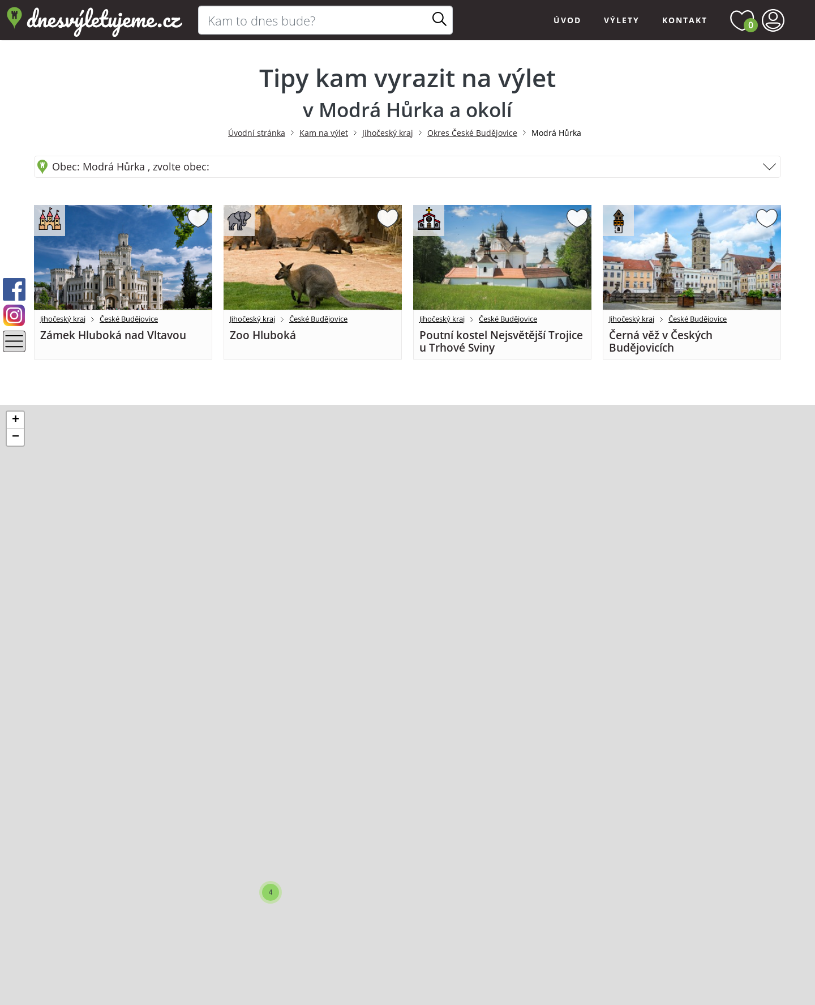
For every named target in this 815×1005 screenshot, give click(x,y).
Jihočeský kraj (387, 132)
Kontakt (684, 20)
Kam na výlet (323, 132)
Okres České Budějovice (472, 132)
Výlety (622, 20)
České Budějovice (129, 319)
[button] (270, 892)
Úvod (567, 20)
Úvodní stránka (256, 132)
